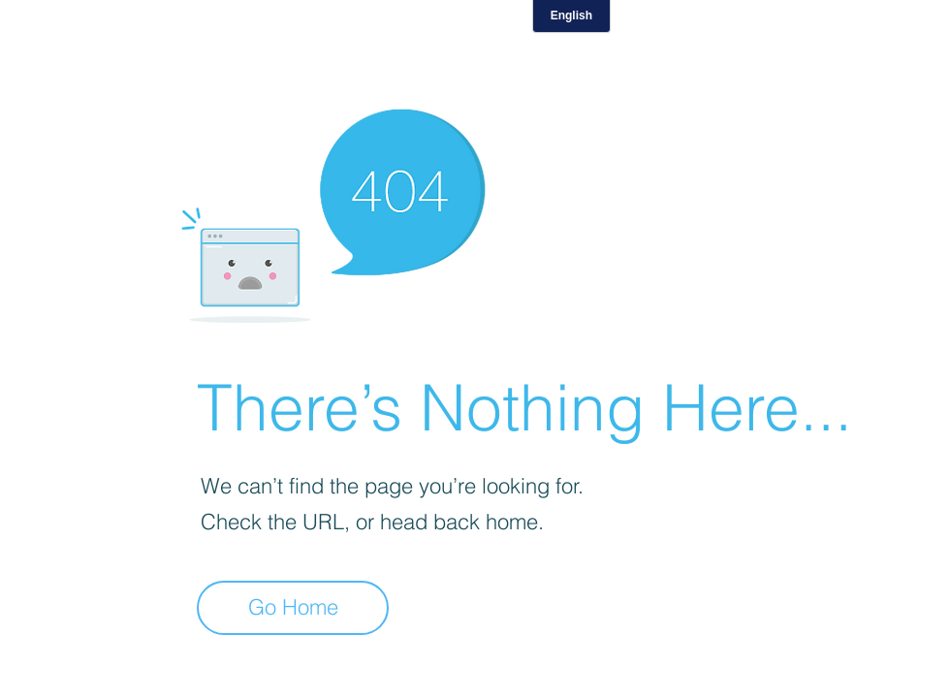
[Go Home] (293, 608)
